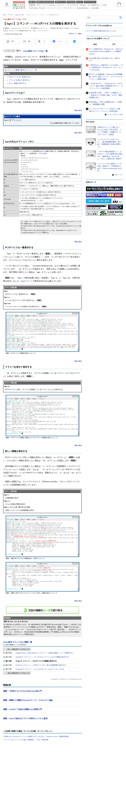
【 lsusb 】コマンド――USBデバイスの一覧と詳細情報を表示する (40, 665)
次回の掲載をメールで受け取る (16, 645)
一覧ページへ (118, 175)
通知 (29, 41)
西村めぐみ (73, 34)
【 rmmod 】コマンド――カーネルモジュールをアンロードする (39, 669)
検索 (121, 17)
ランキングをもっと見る (115, 114)
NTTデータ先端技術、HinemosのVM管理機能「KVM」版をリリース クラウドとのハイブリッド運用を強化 (106, 76)
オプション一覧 (31, 70)
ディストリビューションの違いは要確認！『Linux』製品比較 (26, 740)
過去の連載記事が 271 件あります (19, 673)
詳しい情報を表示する (17, 83)
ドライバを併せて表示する (19, 80)
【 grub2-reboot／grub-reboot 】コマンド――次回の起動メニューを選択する (44, 653)
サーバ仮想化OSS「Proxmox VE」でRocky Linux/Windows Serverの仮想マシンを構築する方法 (106, 51)
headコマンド (26, 281)
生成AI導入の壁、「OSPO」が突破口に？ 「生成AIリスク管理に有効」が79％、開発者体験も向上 (106, 95)
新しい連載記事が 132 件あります (19, 649)
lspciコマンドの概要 (11, 70)
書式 (22, 70)
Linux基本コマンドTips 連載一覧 (17, 642)
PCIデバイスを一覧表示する (20, 77)
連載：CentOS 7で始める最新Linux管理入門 (22, 709)
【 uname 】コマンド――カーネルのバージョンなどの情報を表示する (42, 657)
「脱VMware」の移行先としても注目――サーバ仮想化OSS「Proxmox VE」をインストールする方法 (106, 67)
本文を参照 (43, 153)
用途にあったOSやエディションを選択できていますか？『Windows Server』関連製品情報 (36, 736)
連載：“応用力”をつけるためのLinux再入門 (22, 691)
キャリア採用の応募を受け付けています (101, 31)
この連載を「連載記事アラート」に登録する (42, 610)
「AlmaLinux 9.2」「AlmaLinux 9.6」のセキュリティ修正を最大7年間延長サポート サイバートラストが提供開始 (106, 86)
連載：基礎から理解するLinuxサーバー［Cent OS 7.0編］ (28, 700)
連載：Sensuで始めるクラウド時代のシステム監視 (25, 718)
